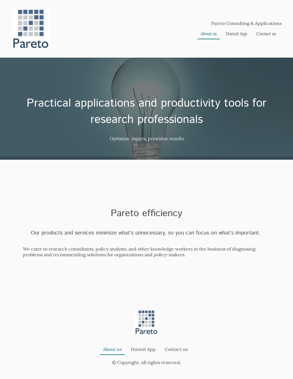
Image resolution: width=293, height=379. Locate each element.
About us (209, 33)
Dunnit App (236, 33)
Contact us (266, 33)
